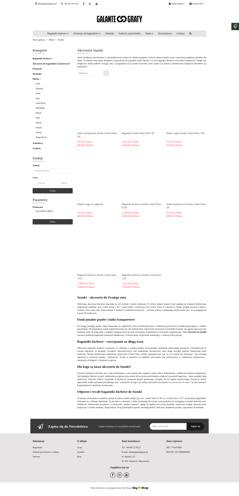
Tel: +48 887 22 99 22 (131, 447)
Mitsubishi (40, 108)
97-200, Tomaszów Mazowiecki (135, 461)
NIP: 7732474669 (174, 447)
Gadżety (181, 33)
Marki (149, 33)
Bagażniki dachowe (58, 33)
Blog (79, 456)
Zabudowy (38, 143)
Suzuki (39, 127)
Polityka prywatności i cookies (46, 452)
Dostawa (36, 456)
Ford (38, 84)
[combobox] (93, 73)
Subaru (39, 123)
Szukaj (52, 191)
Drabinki (109, 33)
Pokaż (52, 222)
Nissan (38, 113)
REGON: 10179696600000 (178, 452)
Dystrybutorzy (165, 33)
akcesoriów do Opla (180, 382)
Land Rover (41, 103)
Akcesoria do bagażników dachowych (52, 63)
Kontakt (80, 452)
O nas (79, 447)
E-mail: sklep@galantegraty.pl (135, 452)
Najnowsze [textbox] (83, 73)
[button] (196, 4)
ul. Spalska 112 (128, 456)
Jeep (37, 98)
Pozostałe (37, 68)
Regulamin (37, 447)
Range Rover (41, 137)
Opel (38, 118)
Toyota (39, 132)
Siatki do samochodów (130, 33)
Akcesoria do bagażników (87, 33)
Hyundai (39, 88)
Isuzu (38, 93)
